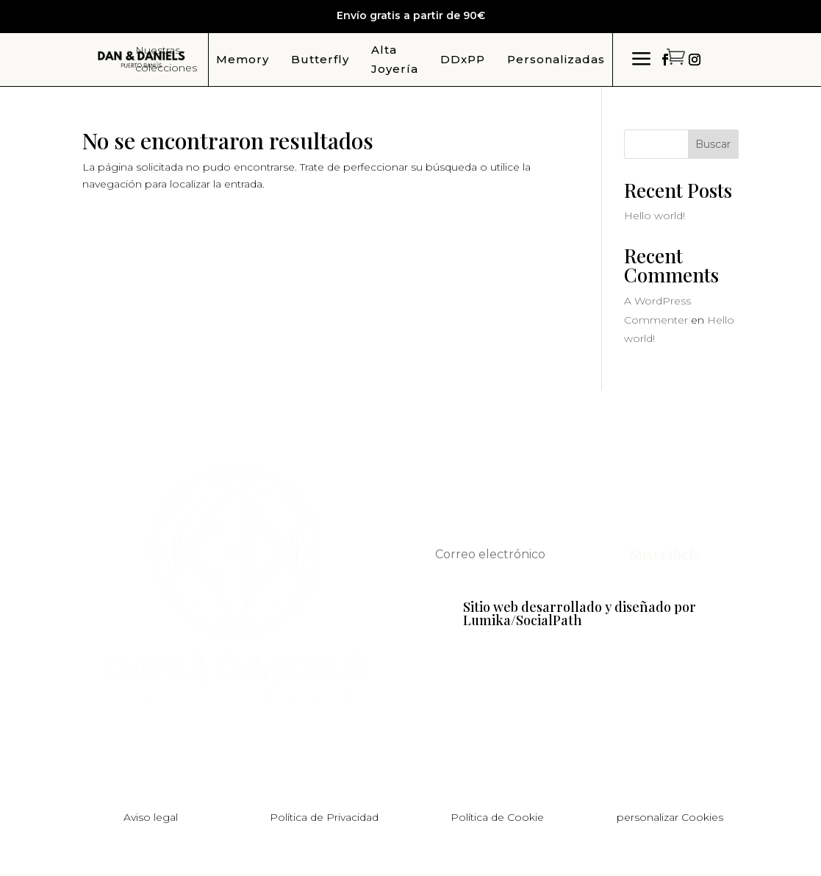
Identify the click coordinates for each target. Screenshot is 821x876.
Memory (242, 59)
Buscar (713, 144)
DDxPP (462, 59)
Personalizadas (556, 59)
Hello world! (654, 215)
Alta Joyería (394, 59)
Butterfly (320, 59)
